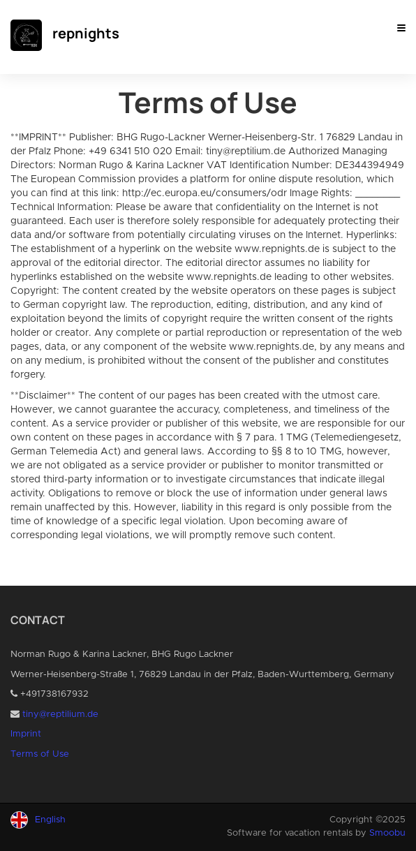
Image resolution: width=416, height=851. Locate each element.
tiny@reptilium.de (60, 714)
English (50, 819)
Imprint (25, 734)
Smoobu (387, 833)
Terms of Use (39, 754)
